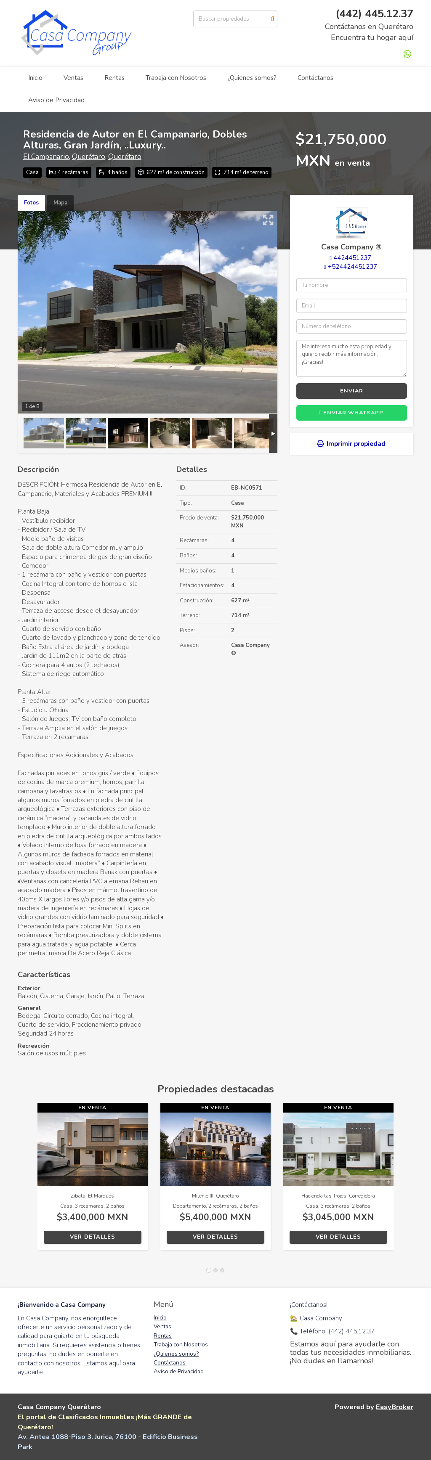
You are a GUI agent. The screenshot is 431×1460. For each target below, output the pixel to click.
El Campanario (46, 157)
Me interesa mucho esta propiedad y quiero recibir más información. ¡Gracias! (351, 358)
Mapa (60, 203)
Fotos (31, 203)
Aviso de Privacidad (56, 100)
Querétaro (88, 157)
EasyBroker (394, 1407)
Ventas (73, 78)
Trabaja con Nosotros (176, 78)
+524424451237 (352, 266)
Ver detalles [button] (92, 1237)
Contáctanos (315, 78)
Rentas (114, 78)
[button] (27, 1181)
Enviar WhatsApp (351, 412)
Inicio (35, 78)
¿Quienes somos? (252, 78)
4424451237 (352, 258)
